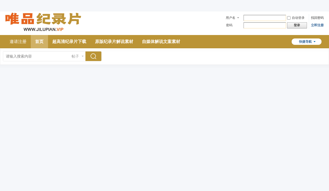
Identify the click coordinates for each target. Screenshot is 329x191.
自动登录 (296, 18)
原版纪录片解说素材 (114, 41)
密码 (229, 25)
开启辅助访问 (322, 3)
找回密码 (317, 18)
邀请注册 (18, 41)
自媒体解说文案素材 (161, 41)
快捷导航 (305, 42)
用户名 (230, 18)
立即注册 (317, 25)
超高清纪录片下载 (69, 41)
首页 (39, 41)
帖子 (75, 56)
